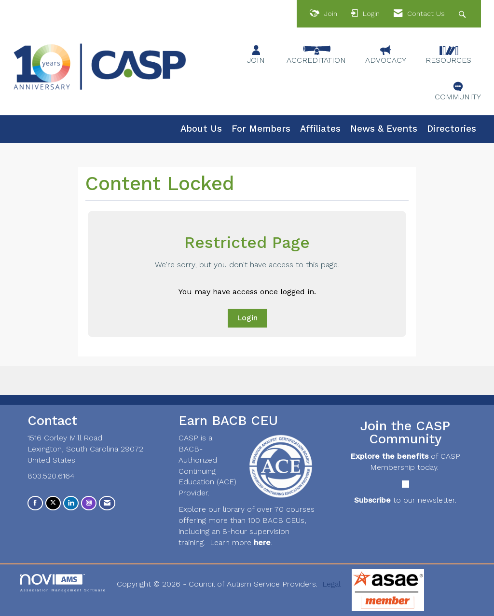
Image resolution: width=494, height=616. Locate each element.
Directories (451, 128)
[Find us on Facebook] (35, 503)
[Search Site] (463, 13)
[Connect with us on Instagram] (88, 503)
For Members (261, 128)
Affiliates (320, 128)
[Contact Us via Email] (107, 503)
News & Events (383, 128)
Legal (331, 584)
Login (247, 317)
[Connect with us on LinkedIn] (71, 503)
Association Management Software (63, 583)
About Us (201, 128)
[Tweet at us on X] (53, 503)
